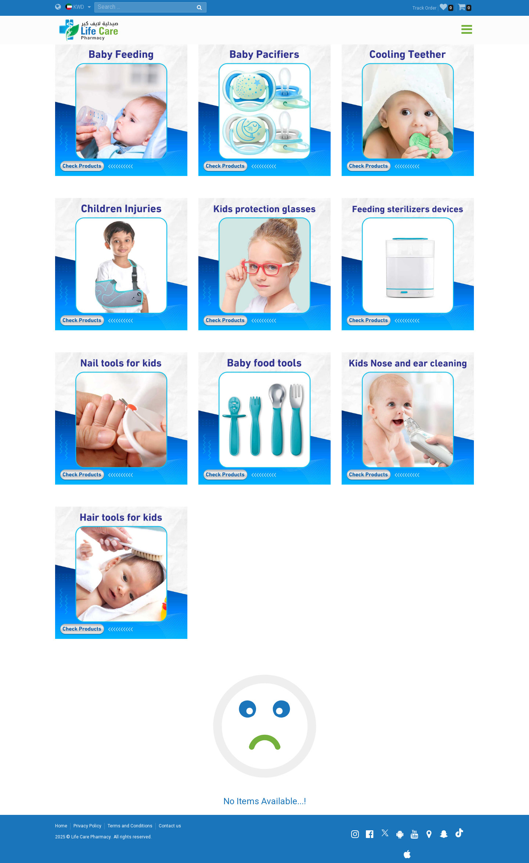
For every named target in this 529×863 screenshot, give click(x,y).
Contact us (170, 825)
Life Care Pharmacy (91, 836)
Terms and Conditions (130, 825)
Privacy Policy (87, 825)
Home (61, 825)
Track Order (424, 8)
